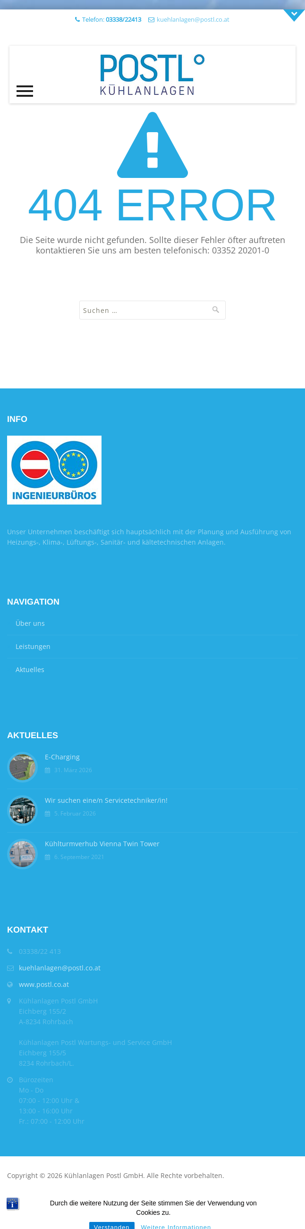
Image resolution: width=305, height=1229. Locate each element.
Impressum (66, 1197)
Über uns (30, 623)
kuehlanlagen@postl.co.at (193, 19)
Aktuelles (30, 669)
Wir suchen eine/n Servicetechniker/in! (106, 800)
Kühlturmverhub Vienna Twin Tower (102, 843)
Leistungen (33, 646)
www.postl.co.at (44, 984)
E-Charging (62, 756)
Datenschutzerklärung (124, 1197)
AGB (36, 1197)
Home (16, 1197)
